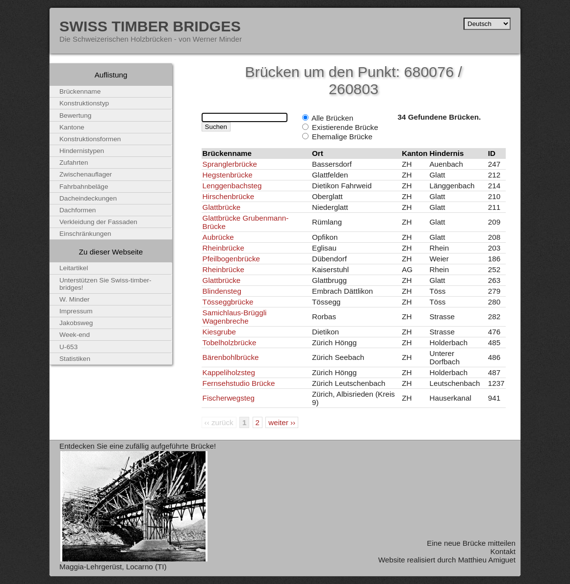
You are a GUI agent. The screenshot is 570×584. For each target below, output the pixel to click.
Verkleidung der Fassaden (98, 222)
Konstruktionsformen (90, 139)
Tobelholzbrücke (230, 342)
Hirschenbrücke (229, 196)
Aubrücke (218, 237)
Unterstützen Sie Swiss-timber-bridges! (105, 284)
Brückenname (80, 91)
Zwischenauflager (85, 174)
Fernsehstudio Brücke (239, 383)
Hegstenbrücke (228, 175)
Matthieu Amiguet (487, 560)
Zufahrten (73, 162)
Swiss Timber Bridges (150, 26)
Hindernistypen (81, 150)
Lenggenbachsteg (232, 185)
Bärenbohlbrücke (231, 357)
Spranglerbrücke (230, 164)
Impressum (76, 311)
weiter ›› (281, 422)
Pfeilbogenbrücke (231, 258)
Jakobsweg (76, 323)
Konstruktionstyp (84, 103)
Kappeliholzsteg (229, 372)
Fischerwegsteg (229, 398)
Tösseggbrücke (228, 302)
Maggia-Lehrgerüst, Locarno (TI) (113, 566)
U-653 (68, 347)
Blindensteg (222, 291)
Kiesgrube (219, 332)
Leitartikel (73, 268)
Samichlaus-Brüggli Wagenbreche (235, 316)
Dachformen (77, 210)
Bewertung (75, 115)
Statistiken (74, 358)
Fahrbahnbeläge (83, 186)
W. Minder (74, 299)
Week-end (74, 334)
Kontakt (503, 551)
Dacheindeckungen (88, 198)
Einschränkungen (85, 233)
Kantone (71, 127)
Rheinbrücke (223, 248)
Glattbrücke (222, 207)
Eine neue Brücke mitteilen (471, 543)
